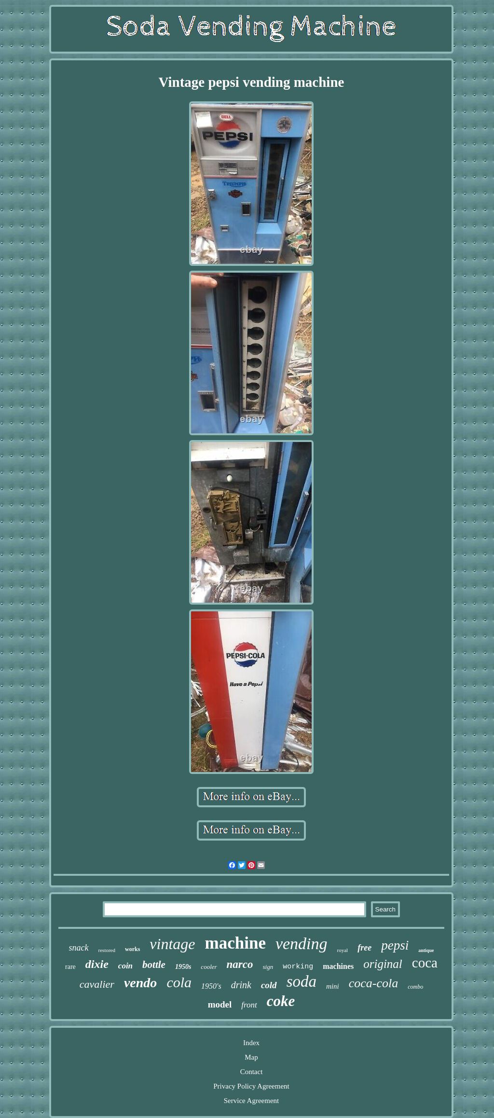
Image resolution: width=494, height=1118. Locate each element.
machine (235, 943)
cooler (209, 966)
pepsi (395, 945)
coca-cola (373, 983)
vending (301, 943)
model (220, 1004)
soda (301, 981)
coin (125, 965)
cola (179, 982)
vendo (140, 982)
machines (338, 966)
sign (268, 966)
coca (425, 962)
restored (106, 950)
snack (79, 947)
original (382, 963)
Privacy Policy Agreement (251, 1086)
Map (251, 1057)
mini (332, 986)
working (298, 967)
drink (241, 985)
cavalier (97, 984)
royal (342, 950)
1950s (183, 966)
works (132, 949)
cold (269, 985)
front (249, 1004)
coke (281, 1001)
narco (240, 964)
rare (70, 966)
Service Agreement (251, 1100)
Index (251, 1043)
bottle (153, 964)
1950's (211, 986)
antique (426, 950)
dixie (97, 964)
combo (415, 986)
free (364, 947)
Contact (251, 1072)
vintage (172, 943)
